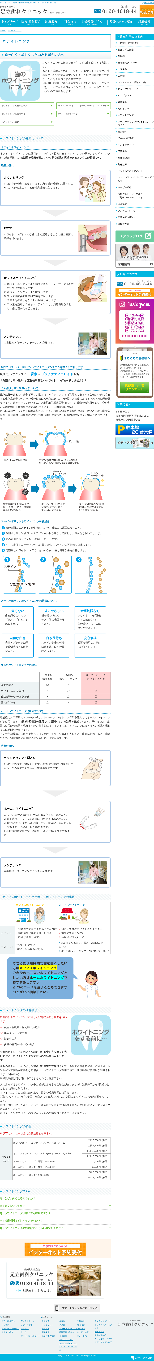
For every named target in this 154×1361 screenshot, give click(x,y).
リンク (24, 1332)
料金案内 (5, 1325)
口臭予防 (81, 1328)
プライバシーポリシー (30, 1336)
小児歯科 (122, 69)
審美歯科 (122, 102)
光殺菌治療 (99, 1332)
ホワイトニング (14, 30)
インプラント (124, 95)
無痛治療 (122, 164)
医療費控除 (123, 224)
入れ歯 (121, 76)
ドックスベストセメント (130, 171)
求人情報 (25, 1328)
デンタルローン (27, 1321)
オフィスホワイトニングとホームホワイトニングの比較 (82, 106)
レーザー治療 (124, 187)
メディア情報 (26, 1325)
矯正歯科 (122, 132)
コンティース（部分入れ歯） (132, 82)
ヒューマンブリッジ (128, 89)
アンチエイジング (127, 210)
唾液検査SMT (125, 157)
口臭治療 (122, 204)
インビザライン (126, 144)
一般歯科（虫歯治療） (129, 43)
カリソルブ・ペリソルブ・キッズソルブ (136, 179)
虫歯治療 (45, 1321)
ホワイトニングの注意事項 (13, 114)
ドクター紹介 (7, 1332)
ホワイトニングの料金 (67, 114)
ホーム (3, 30)
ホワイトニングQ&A (10, 122)
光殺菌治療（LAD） (128, 62)
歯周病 (121, 56)
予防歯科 (122, 151)
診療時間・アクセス (10, 1328)
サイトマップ (149, 3)
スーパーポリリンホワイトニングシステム (136, 123)
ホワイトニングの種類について (15, 106)
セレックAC (124, 108)
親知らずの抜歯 (126, 49)
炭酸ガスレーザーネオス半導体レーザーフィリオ (130, 196)
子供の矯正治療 (126, 138)
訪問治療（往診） (127, 217)
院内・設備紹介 (8, 1321)
